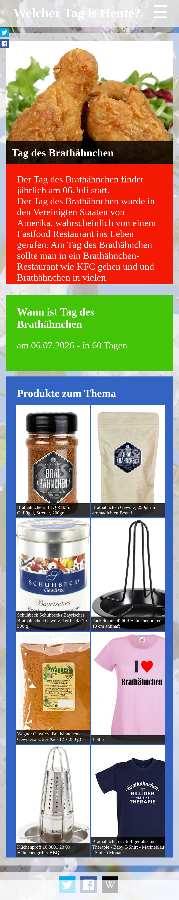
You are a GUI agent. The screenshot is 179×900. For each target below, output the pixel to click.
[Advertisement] (89, 890)
